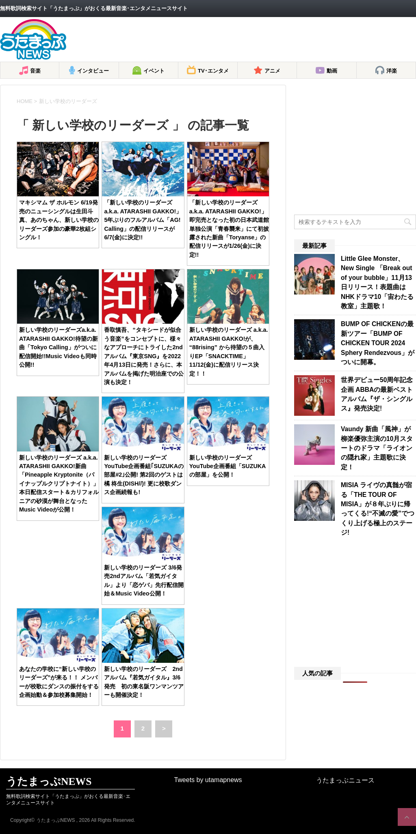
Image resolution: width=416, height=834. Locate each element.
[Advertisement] (268, 39)
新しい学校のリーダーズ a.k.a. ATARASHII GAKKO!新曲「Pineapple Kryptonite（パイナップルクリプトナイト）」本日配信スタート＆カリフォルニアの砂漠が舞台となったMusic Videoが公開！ (59, 483)
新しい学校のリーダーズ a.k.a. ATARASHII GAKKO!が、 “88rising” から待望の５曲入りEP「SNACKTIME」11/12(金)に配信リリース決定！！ (228, 351)
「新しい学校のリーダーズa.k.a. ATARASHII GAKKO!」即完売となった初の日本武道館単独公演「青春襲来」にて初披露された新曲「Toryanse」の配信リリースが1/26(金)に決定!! (229, 228)
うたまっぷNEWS (48, 781)
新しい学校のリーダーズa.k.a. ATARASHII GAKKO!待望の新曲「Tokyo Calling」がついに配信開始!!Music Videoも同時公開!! (58, 347)
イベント (154, 71)
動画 (332, 71)
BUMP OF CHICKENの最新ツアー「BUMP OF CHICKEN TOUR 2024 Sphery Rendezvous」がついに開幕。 (377, 342)
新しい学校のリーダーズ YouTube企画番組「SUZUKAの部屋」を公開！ (227, 466)
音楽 (35, 71)
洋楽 (391, 71)
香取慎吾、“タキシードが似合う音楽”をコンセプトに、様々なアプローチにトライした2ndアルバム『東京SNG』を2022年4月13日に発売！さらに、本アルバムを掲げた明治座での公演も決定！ (144, 356)
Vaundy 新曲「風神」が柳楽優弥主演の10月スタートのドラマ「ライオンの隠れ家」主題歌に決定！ (377, 448)
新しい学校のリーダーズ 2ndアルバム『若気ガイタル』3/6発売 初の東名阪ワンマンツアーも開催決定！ (144, 682)
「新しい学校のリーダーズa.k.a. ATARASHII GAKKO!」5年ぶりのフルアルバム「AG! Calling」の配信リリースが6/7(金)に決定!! (143, 220)
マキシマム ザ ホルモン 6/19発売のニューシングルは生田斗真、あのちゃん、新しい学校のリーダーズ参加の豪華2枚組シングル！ (59, 220)
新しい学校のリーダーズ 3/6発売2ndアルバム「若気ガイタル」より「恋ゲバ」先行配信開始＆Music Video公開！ (144, 580)
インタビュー (93, 71)
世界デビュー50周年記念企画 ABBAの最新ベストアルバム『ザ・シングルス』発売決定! (377, 394)
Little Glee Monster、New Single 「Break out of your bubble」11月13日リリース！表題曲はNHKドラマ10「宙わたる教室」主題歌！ (377, 282)
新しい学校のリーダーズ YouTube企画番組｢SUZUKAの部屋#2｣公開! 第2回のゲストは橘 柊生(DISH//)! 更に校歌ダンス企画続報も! (144, 475)
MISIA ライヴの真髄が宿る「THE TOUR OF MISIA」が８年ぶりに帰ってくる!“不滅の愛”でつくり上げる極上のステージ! (377, 508)
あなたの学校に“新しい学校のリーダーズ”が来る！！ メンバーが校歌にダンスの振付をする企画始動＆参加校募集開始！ (59, 682)
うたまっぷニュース (345, 780)
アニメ (272, 71)
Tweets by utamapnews (208, 779)
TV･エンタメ (213, 71)
